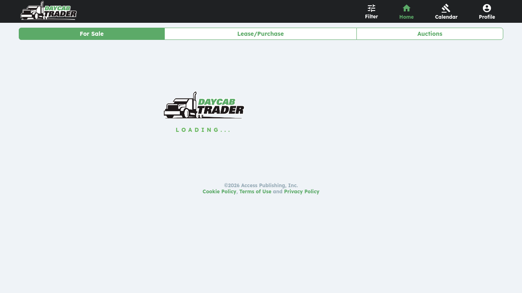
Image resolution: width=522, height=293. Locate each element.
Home (406, 17)
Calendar (446, 17)
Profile (487, 17)
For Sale (92, 33)
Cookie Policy (220, 191)
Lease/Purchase (260, 33)
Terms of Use (255, 191)
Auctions (430, 33)
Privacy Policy (302, 191)
